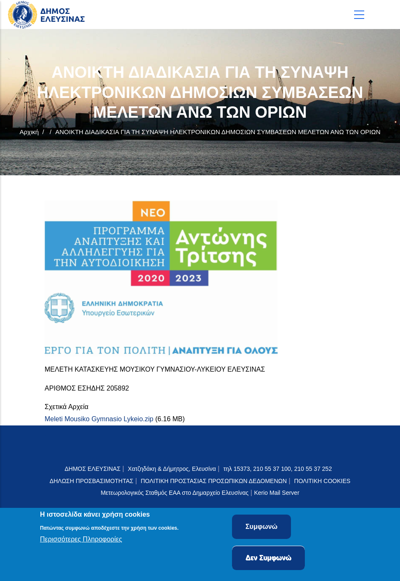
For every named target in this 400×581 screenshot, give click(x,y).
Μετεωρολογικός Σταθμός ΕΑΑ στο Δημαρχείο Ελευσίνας (174, 492)
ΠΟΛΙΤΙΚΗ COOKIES (322, 481)
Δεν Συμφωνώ (268, 558)
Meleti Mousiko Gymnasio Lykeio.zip (99, 419)
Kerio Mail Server (276, 492)
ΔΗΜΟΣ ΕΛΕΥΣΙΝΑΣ (92, 468)
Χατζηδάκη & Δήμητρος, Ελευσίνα (172, 468)
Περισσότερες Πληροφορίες (81, 540)
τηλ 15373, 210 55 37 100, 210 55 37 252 (278, 468)
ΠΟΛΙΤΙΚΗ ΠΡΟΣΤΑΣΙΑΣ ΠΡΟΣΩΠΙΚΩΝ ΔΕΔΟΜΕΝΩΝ (214, 481)
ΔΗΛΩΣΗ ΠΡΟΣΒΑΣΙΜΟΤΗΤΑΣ (91, 481)
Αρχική (29, 131)
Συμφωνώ (261, 527)
